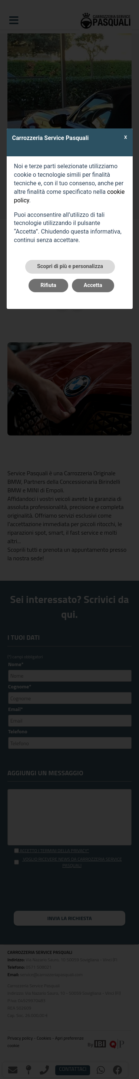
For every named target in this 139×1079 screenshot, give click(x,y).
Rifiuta (48, 285)
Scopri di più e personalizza (70, 266)
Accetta (93, 285)
